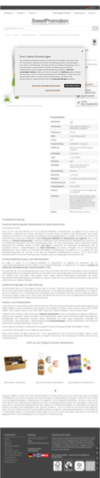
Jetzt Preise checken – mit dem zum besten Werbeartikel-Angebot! (50, 3)
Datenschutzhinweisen (51, 77)
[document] (50, 71)
